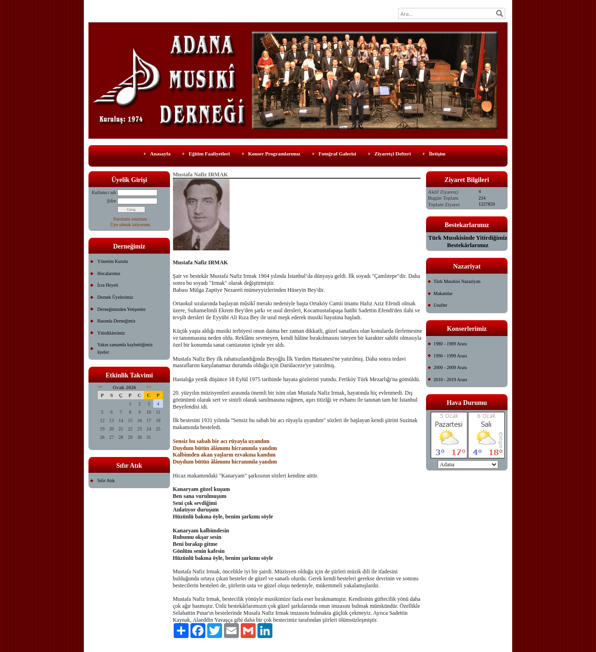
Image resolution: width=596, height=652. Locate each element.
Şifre (111, 200)
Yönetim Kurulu (112, 261)
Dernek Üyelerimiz (115, 297)
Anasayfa (160, 153)
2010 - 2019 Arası (450, 379)
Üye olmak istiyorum (130, 224)
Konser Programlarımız (274, 153)
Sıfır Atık (106, 480)
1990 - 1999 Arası (450, 355)
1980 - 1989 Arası (450, 343)
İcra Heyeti (107, 285)
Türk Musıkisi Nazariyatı (457, 281)
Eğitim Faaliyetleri (209, 153)
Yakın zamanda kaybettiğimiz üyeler (125, 348)
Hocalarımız (108, 273)
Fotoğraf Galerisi (337, 153)
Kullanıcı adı (104, 192)
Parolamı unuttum (130, 219)
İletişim (437, 153)
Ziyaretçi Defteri (392, 153)
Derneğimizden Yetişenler (121, 309)
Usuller (440, 305)
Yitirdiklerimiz (111, 333)
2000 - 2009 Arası (450, 367)
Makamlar (443, 293)
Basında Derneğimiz (116, 320)
